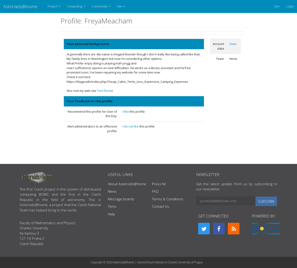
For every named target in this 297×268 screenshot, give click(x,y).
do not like (131, 126)
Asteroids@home (20, 6)
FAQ (155, 191)
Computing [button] (75, 6)
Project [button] (53, 6)
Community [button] (100, 6)
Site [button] (120, 6)
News (112, 191)
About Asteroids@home (127, 184)
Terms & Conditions (167, 199)
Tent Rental (105, 91)
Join (277, 6)
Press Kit (159, 184)
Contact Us (160, 206)
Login (290, 6)
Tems (112, 206)
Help (111, 214)
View (232, 44)
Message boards (121, 199)
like (127, 111)
